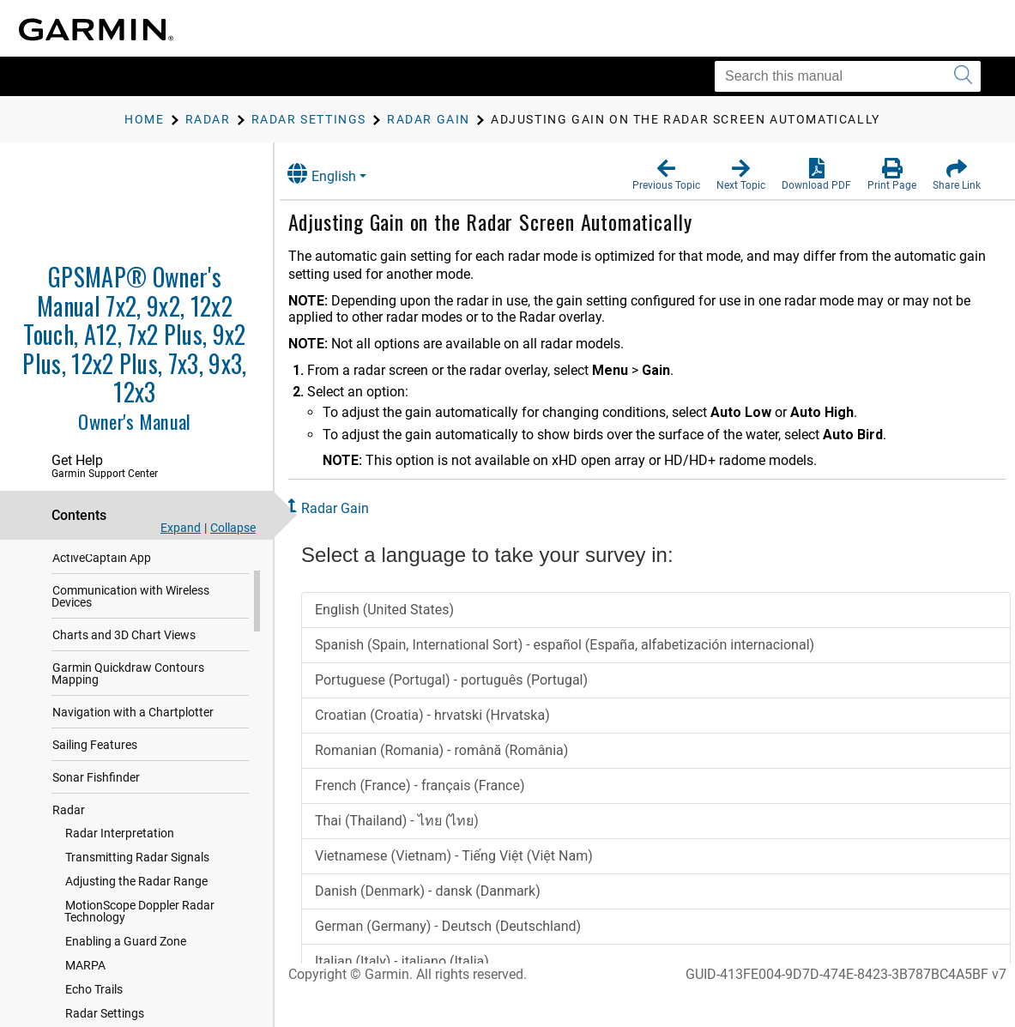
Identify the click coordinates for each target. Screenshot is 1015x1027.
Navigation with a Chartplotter (133, 729)
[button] (666, 175)
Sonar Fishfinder (96, 794)
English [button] (339, 173)
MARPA (85, 982)
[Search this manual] (848, 76)
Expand (180, 528)
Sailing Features (94, 762)
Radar (68, 827)
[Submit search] (963, 76)
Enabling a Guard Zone (125, 958)
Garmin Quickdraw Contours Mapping (127, 691)
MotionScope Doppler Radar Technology (139, 928)
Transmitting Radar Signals (137, 874)
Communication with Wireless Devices (130, 613)
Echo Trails (94, 1006)
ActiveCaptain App (101, 575)
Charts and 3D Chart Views (124, 652)
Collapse (233, 528)
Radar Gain (352, 508)
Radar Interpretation (119, 850)
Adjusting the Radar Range (136, 898)
